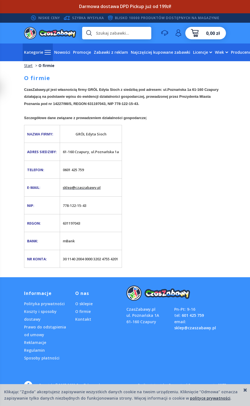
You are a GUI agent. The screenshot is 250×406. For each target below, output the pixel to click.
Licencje (200, 52)
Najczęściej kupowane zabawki (160, 52)
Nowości (62, 52)
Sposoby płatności (41, 358)
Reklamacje (35, 342)
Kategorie (33, 52)
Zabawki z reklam (111, 52)
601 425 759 (193, 315)
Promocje (82, 52)
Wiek (219, 52)
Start (28, 65)
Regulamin (34, 350)
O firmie (83, 311)
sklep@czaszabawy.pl (195, 327)
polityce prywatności (210, 398)
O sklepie (84, 303)
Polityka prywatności (44, 303)
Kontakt (83, 319)
